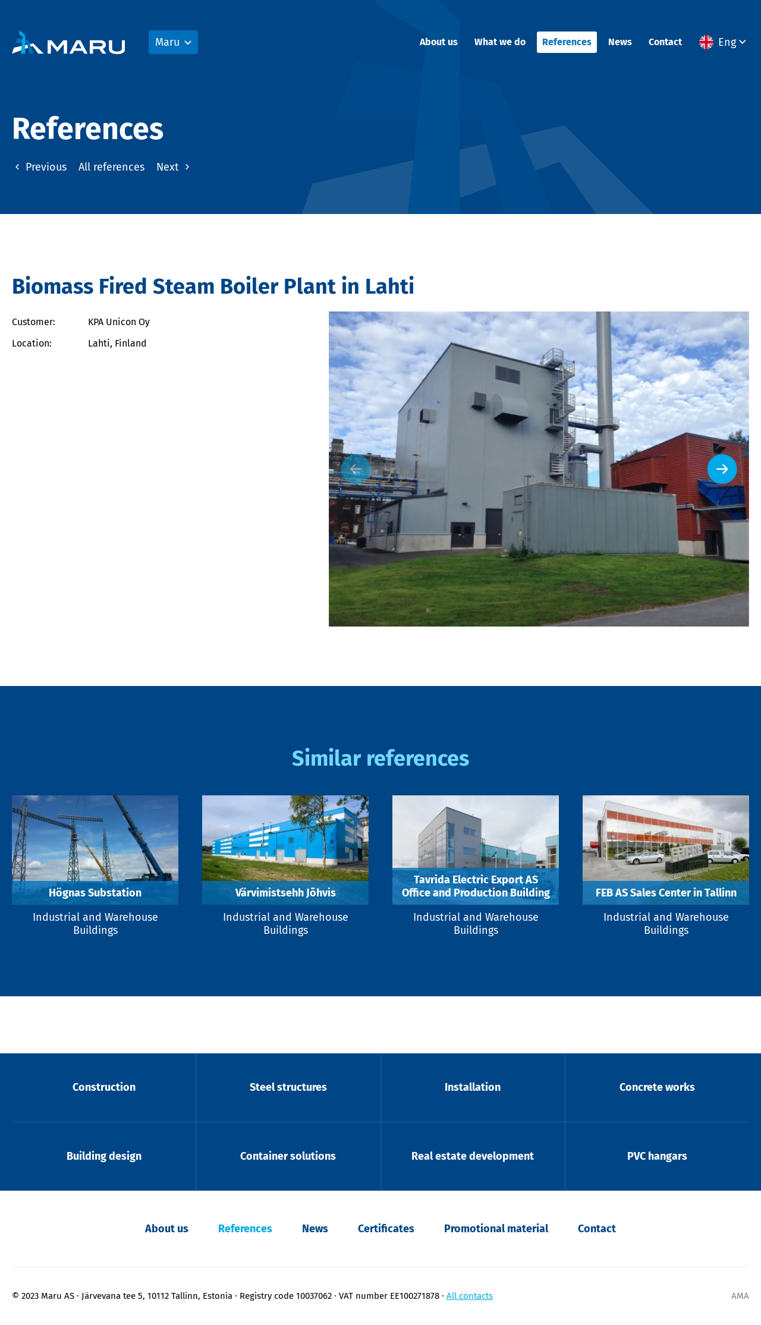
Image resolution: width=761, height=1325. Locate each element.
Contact (665, 42)
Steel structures (288, 1087)
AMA (740, 1296)
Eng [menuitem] (727, 42)
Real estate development (472, 1156)
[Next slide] (722, 469)
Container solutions (288, 1156)
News (620, 42)
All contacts (469, 1296)
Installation (473, 1087)
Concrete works (657, 1087)
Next (174, 167)
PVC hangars (657, 1156)
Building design (104, 1156)
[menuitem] (724, 42)
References (567, 42)
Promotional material (496, 1228)
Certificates (386, 1228)
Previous (39, 167)
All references (111, 167)
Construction (104, 1087)
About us (439, 42)
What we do (500, 42)
